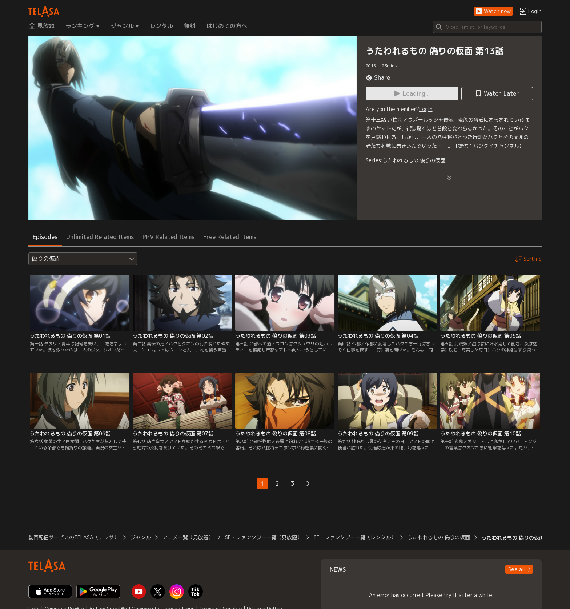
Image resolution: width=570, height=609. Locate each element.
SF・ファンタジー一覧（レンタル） (355, 537)
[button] (493, 11)
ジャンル (141, 537)
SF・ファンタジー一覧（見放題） (263, 537)
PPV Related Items (168, 237)
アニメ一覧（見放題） (187, 537)
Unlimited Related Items (100, 237)
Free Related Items (229, 237)
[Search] (487, 27)
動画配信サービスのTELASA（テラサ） (73, 537)
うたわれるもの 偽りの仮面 (414, 160)
